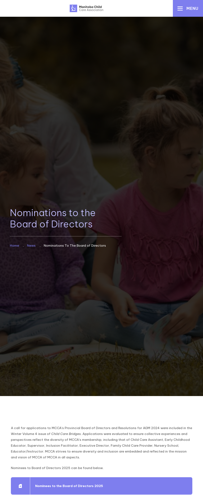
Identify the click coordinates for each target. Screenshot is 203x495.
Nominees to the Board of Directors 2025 (69, 486)
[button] (188, 8)
